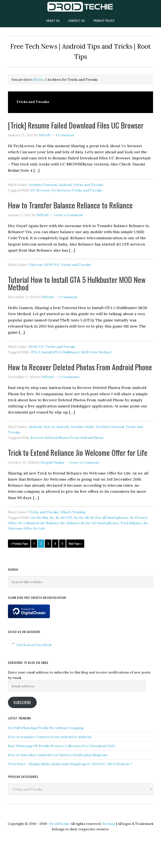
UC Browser (40, 190)
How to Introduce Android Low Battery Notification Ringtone (58, 755)
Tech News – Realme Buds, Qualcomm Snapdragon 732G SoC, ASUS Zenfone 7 (70, 764)
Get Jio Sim (39, 517)
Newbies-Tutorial (43, 185)
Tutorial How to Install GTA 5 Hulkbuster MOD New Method (76, 283)
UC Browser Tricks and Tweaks (77, 190)
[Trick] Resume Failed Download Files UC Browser (76, 125)
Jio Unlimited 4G (31, 523)
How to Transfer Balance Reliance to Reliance (70, 205)
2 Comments (69, 377)
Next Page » (75, 544)
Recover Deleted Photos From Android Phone (67, 438)
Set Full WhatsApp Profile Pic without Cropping (46, 728)
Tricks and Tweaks (88, 185)
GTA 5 (35, 352)
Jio (52, 517)
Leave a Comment (68, 215)
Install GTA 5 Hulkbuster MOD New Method (76, 352)
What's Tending (73, 512)
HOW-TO (51, 265)
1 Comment (65, 135)
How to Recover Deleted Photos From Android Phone (80, 366)
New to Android (56, 427)
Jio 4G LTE (64, 517)
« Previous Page (19, 544)
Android (64, 185)
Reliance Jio (55, 523)
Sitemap (108, 824)
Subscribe (22, 702)
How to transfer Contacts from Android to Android (49, 737)
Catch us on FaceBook (24, 631)
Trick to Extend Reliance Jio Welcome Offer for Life (77, 452)
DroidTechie (80, 7)
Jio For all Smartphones (109, 517)
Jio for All (81, 517)
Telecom (36, 265)
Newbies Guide (82, 427)
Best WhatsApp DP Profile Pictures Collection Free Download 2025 (61, 746)
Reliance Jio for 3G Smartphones (92, 523)
